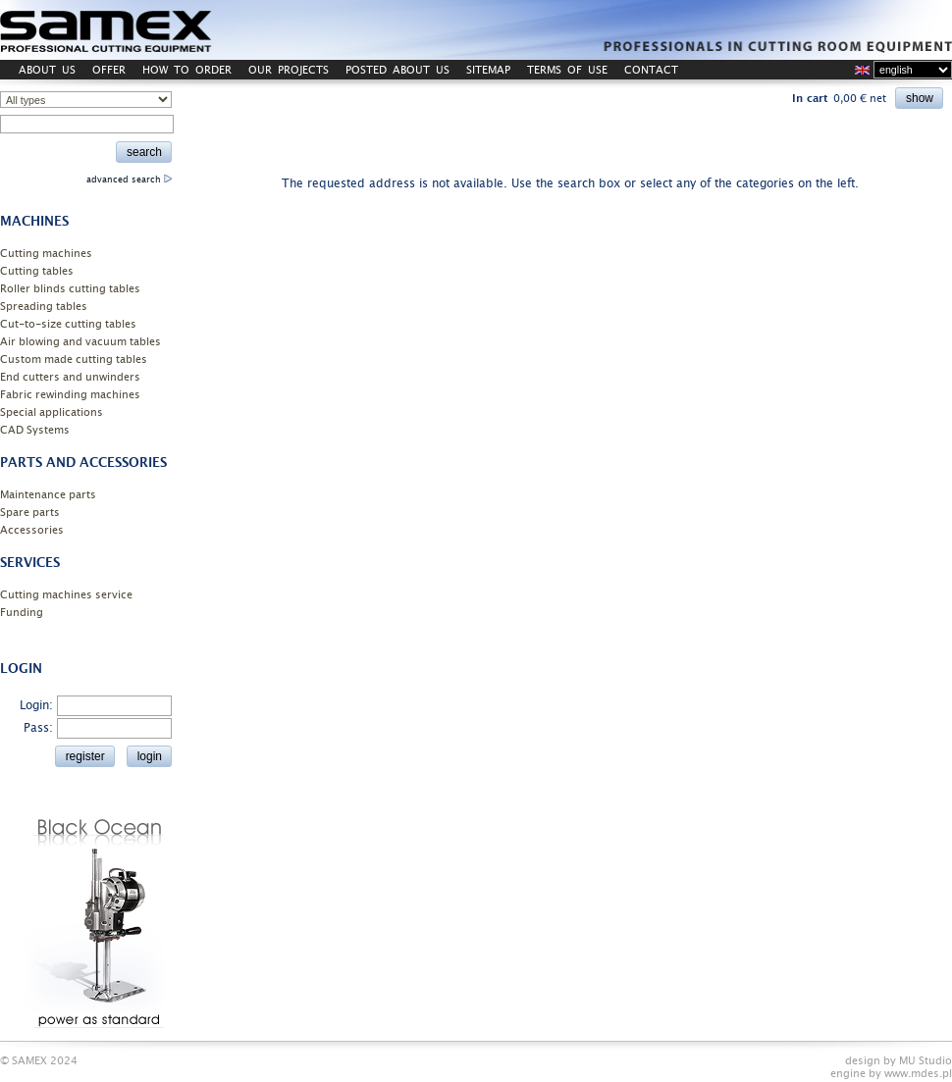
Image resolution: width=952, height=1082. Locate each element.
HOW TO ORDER (187, 70)
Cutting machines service (66, 595)
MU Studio (925, 1061)
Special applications (51, 412)
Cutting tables (37, 271)
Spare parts (30, 512)
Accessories (32, 530)
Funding (21, 612)
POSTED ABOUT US (397, 70)
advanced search (129, 179)
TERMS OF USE (567, 70)
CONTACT (651, 70)
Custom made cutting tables (73, 359)
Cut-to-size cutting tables (68, 324)
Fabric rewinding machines (70, 395)
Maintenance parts (48, 495)
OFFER (109, 70)
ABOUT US (47, 70)
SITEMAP (488, 70)
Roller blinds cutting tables (70, 289)
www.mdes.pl (918, 1073)
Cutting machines (46, 253)
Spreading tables (43, 306)
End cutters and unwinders (70, 377)
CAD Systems (35, 430)
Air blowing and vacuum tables (80, 342)
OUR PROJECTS (288, 70)
